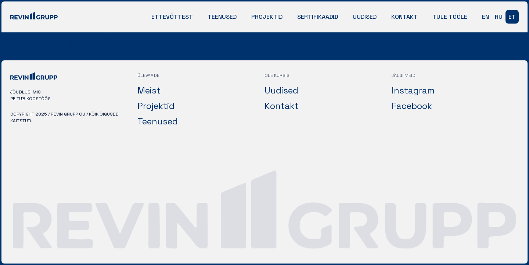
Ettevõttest (172, 17)
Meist (149, 90)
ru (499, 17)
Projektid (267, 17)
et (512, 17)
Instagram (413, 90)
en (485, 17)
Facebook (412, 106)
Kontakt (404, 17)
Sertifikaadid (317, 17)
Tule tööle (449, 17)
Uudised (365, 17)
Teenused (222, 17)
